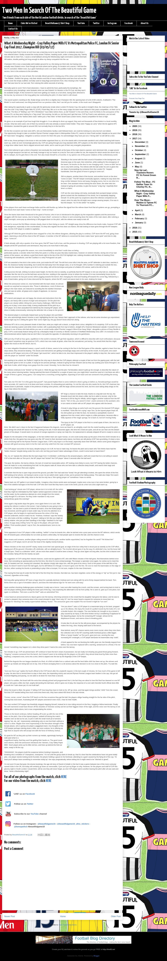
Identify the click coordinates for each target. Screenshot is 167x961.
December (140, 142)
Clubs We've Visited (29, 23)
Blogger (96, 956)
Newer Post (9, 916)
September (140, 154)
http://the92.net (109, 949)
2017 (135, 138)
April (137, 210)
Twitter (96, 23)
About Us (144, 23)
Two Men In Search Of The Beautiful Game (49, 10)
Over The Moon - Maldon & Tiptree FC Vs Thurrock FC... (145, 202)
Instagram (112, 23)
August (139, 158)
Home (10, 23)
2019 (135, 130)
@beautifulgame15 (46, 824)
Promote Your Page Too (136, 98)
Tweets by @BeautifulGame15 (144, 112)
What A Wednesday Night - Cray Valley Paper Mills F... (144, 193)
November (140, 146)
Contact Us (13, 29)
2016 (135, 228)
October (139, 150)
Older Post (116, 916)
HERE (64, 777)
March (138, 214)
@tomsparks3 (20, 826)
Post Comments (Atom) (68, 925)
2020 (135, 126)
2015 (135, 232)
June (137, 162)
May (137, 167)
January (139, 222)
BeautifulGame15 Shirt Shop (57, 23)
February (140, 218)
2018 (135, 134)
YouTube (81, 23)
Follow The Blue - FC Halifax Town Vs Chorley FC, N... (144, 184)
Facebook (129, 23)
